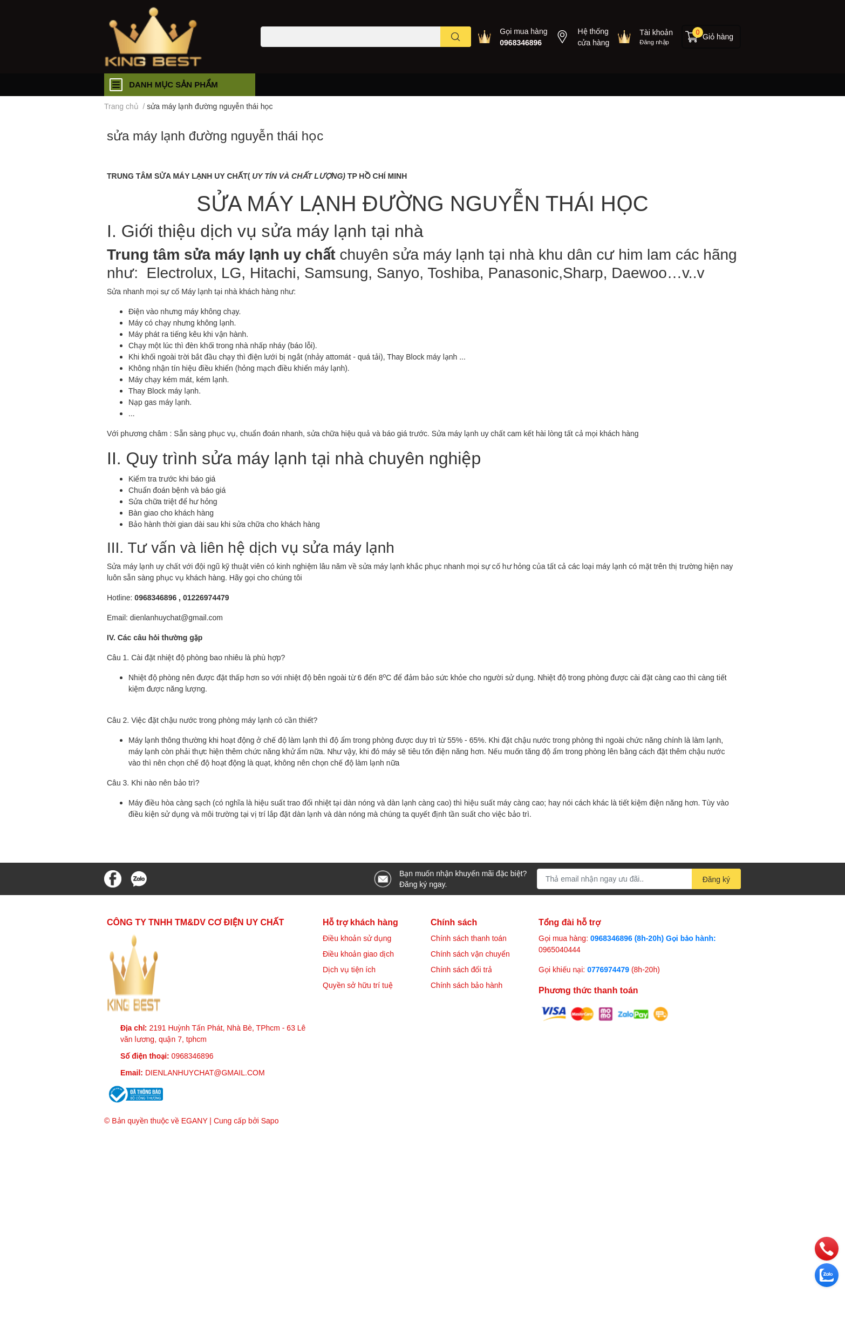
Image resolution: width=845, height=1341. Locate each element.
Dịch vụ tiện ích (349, 969)
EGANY (194, 1120)
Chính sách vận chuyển (470, 953)
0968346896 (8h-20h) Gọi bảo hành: (653, 938)
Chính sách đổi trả (461, 969)
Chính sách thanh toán (469, 938)
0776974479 (609, 969)
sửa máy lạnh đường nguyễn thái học (215, 135)
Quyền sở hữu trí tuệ (358, 985)
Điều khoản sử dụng (357, 938)
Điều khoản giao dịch (358, 953)
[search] (455, 36)
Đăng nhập (654, 41)
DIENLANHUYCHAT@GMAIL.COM (205, 1072)
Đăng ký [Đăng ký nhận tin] (716, 879)
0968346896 (521, 42)
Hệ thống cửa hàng (593, 36)
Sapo (270, 1120)
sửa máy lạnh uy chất (257, 254)
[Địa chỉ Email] (639, 879)
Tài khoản (656, 32)
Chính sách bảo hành (466, 985)
